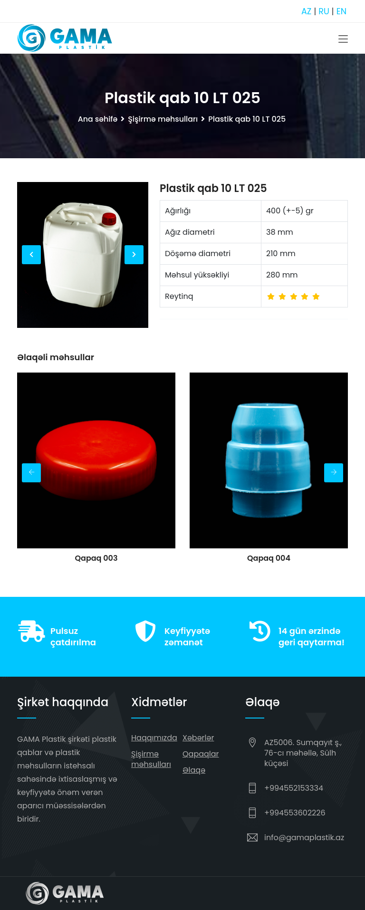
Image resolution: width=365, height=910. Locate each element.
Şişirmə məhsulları (163, 119)
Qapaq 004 (268, 558)
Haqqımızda (154, 737)
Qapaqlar (200, 753)
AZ (305, 11)
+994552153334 (293, 788)
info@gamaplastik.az (304, 837)
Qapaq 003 (96, 558)
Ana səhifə (97, 119)
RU (323, 11)
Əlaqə (193, 770)
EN (341, 11)
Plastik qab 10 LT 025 (213, 188)
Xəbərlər (198, 737)
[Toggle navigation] (343, 39)
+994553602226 (295, 812)
